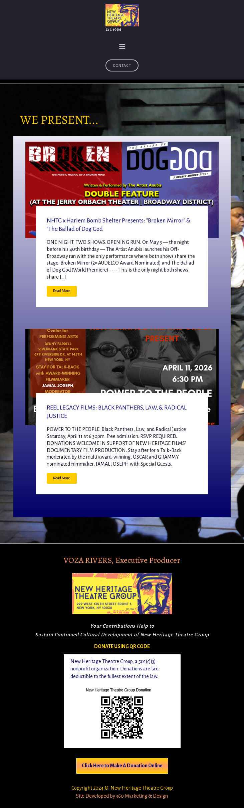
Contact (122, 65)
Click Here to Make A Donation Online (122, 765)
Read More (61, 291)
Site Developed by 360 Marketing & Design (122, 796)
